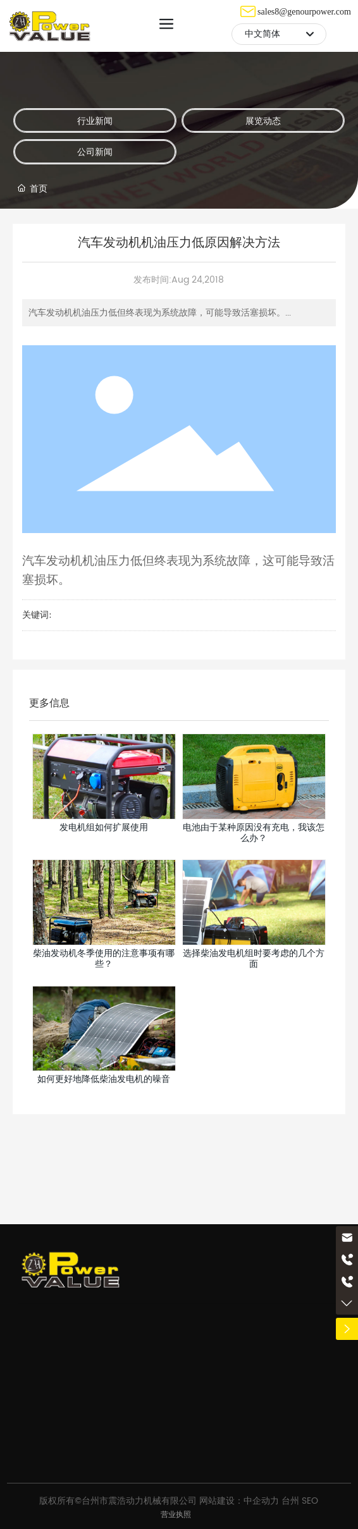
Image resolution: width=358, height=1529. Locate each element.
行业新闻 (95, 120)
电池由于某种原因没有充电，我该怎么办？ (253, 832)
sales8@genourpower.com (304, 11)
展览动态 (263, 120)
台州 (290, 1501)
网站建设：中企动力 (239, 1501)
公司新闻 (95, 151)
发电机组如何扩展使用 (103, 827)
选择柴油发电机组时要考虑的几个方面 (253, 958)
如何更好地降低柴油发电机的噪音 (103, 1079)
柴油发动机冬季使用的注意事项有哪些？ (104, 958)
